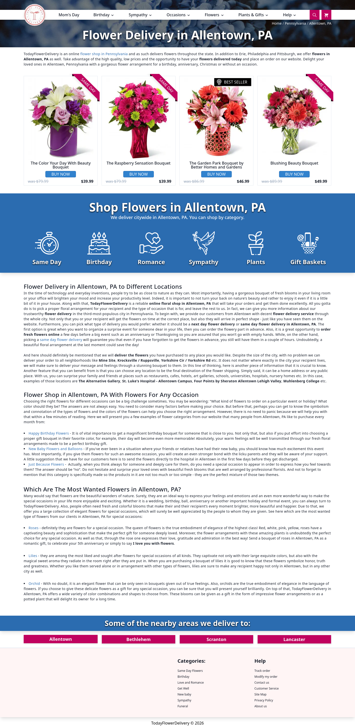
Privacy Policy (263, 700)
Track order (262, 671)
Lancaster (294, 639)
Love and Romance (191, 682)
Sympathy (184, 700)
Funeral (183, 706)
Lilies (33, 555)
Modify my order (266, 677)
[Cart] (326, 14)
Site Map (260, 694)
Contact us (261, 682)
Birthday (183, 677)
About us (260, 706)
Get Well (183, 688)
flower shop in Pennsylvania (104, 53)
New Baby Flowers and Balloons (55, 448)
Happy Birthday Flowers (49, 433)
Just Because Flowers (46, 464)
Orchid (34, 583)
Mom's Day (68, 14)
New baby (184, 694)
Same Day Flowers (190, 671)
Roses (33, 527)
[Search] (315, 15)
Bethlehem (138, 639)
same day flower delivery (61, 339)
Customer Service (266, 688)
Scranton (216, 639)
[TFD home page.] (35, 16)
